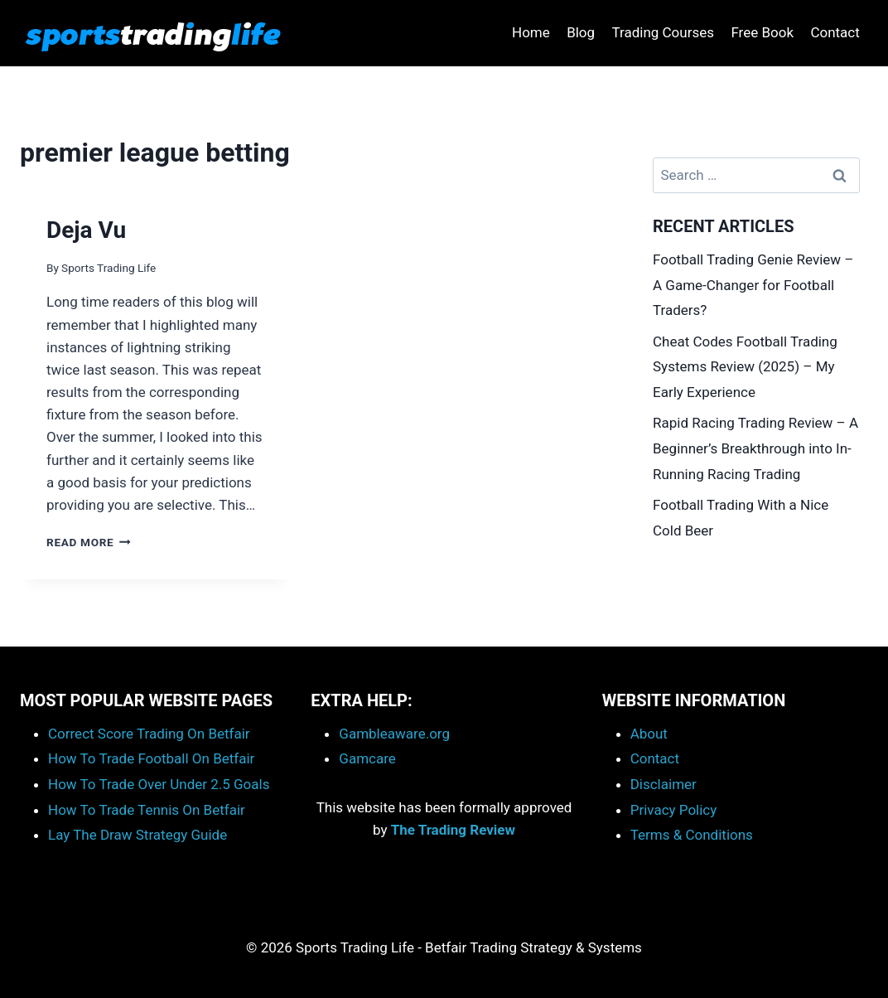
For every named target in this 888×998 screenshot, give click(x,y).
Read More (88, 542)
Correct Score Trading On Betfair (149, 733)
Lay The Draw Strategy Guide (137, 834)
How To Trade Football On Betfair (151, 758)
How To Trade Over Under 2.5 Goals (158, 784)
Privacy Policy (673, 810)
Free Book (762, 32)
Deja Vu (86, 230)
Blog (581, 32)
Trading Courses (662, 32)
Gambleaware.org (394, 733)
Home (531, 32)
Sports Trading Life (108, 267)
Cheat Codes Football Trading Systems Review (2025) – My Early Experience (745, 366)
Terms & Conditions (691, 834)
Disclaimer (663, 784)
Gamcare (367, 758)
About (649, 733)
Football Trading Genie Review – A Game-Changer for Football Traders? (753, 284)
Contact (834, 32)
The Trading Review (453, 829)
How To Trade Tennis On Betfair (146, 810)
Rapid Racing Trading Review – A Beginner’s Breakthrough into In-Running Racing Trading (755, 448)
